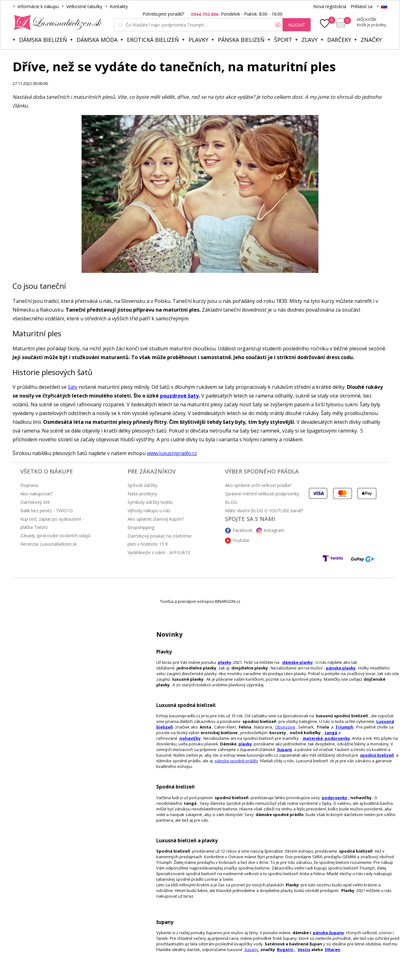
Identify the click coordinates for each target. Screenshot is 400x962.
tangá (330, 732)
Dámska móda (97, 39)
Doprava (29, 485)
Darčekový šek (35, 502)
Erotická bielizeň (153, 39)
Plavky (198, 39)
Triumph (344, 727)
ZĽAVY (310, 39)
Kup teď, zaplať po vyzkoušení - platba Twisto (52, 523)
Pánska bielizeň (241, 39)
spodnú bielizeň (377, 755)
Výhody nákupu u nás (149, 511)
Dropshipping (141, 527)
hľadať (296, 25)
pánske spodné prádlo (236, 761)
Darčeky (339, 39)
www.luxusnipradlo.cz (172, 453)
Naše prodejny (142, 494)
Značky (371, 39)
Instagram (274, 530)
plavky (245, 744)
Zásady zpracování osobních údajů (55, 536)
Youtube (240, 540)
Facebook (242, 530)
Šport (283, 39)
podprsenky (334, 797)
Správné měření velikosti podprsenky (262, 494)
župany (284, 749)
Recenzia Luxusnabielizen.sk (48, 544)
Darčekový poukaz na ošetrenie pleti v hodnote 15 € (160, 540)
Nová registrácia (329, 6)
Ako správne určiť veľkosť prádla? (258, 485)
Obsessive (285, 727)
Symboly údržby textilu (150, 502)
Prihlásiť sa (361, 6)
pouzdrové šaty (179, 395)
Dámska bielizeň (43, 39)
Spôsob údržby (143, 485)
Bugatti (285, 949)
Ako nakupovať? (36, 494)
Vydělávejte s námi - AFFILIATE (159, 552)
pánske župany (328, 932)
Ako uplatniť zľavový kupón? (156, 519)
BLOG (231, 502)
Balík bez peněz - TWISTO (46, 511)
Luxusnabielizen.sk (57, 22)
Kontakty (119, 6)
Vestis (304, 949)
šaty (73, 386)
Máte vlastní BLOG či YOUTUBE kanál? (264, 511)
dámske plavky (297, 662)
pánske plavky (341, 668)
